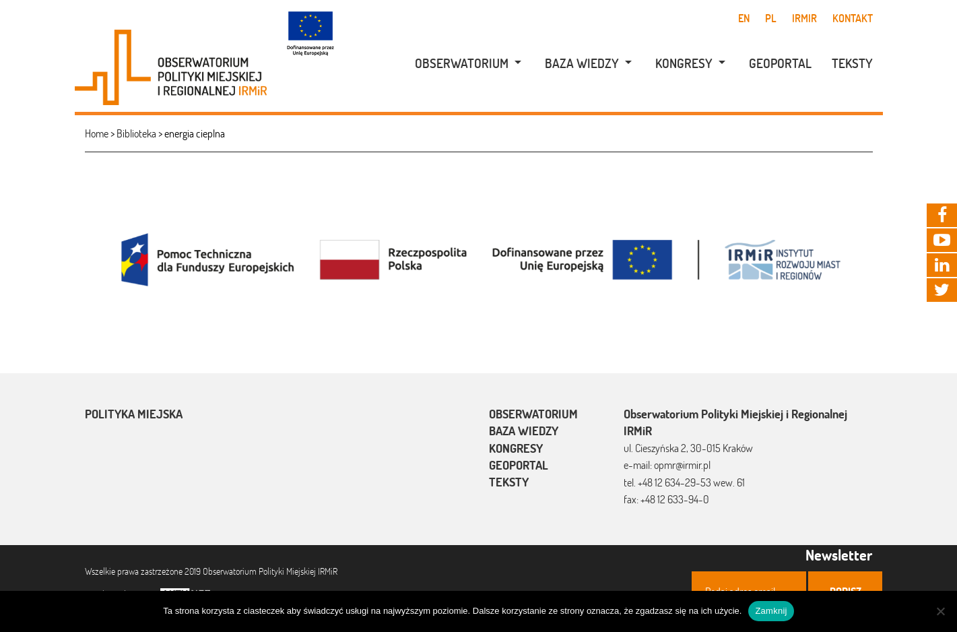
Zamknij (771, 611)
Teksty (852, 63)
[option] (478, 258)
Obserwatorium (461, 63)
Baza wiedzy (582, 63)
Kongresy (684, 63)
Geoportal (780, 63)
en (744, 18)
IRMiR (804, 18)
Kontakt (852, 18)
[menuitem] (461, 63)
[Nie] (940, 611)
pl (771, 18)
